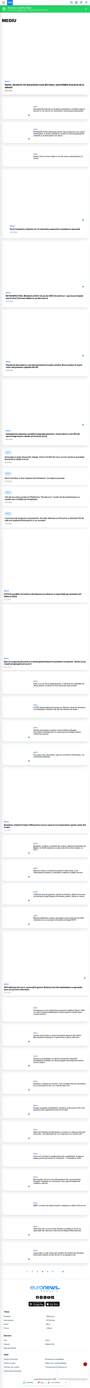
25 (63, 1272)
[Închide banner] (86, 9)
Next (48, 1324)
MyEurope (50, 1316)
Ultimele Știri (49, 1344)
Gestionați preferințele (12, 1371)
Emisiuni (7, 1344)
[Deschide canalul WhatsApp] (28, 1383)
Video (47, 1340)
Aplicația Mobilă (10, 1348)
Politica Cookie (10, 1363)
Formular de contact (11, 1367)
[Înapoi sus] (66, 1382)
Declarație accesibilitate (54, 1359)
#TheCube (50, 1320)
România (7, 1316)
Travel (6, 1328)
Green (6, 1324)
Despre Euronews (11, 1359)
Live (5, 1340)
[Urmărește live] (40, 1383)
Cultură (49, 1328)
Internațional (8, 1320)
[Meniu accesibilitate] (54, 1383)
